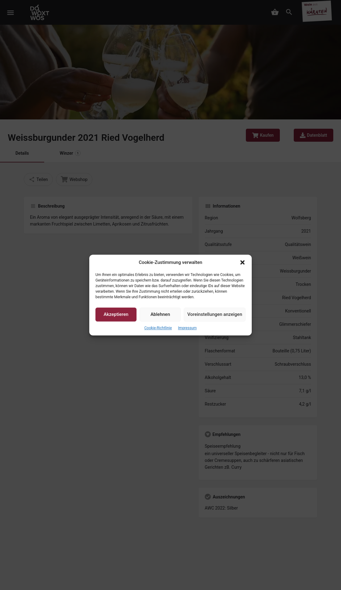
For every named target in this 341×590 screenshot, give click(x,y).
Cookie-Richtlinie (158, 328)
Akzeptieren (116, 314)
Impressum (187, 328)
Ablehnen (160, 314)
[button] (242, 262)
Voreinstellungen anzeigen (214, 314)
